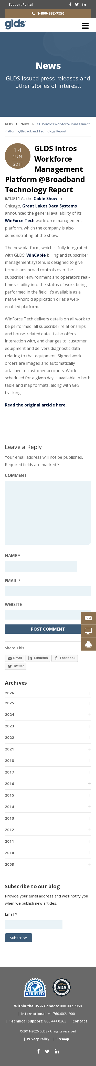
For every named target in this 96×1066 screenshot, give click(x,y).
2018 (9, 760)
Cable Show (45, 198)
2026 (9, 692)
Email (12, 580)
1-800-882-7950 (50, 13)
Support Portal (21, 4)
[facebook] (70, 4)
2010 (9, 852)
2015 (9, 795)
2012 (9, 829)
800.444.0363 (37, 1021)
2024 (9, 714)
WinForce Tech (20, 220)
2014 (9, 806)
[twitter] (77, 4)
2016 (9, 783)
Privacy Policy (38, 1039)
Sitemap (62, 1039)
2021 (9, 748)
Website (13, 604)
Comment (16, 475)
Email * (11, 914)
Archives (16, 682)
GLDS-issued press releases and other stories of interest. (48, 82)
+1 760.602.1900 (48, 1013)
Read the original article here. (36, 405)
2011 (9, 841)
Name (12, 555)
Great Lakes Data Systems (49, 206)
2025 (9, 702)
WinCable (36, 255)
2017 (9, 772)
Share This (14, 647)
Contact (79, 1021)
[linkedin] (84, 4)
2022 (9, 737)
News (48, 65)
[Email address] (48, 591)
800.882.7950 (48, 1006)
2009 (9, 864)
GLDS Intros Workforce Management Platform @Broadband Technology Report (45, 168)
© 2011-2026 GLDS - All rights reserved (48, 1031)
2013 (9, 818)
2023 (9, 725)
